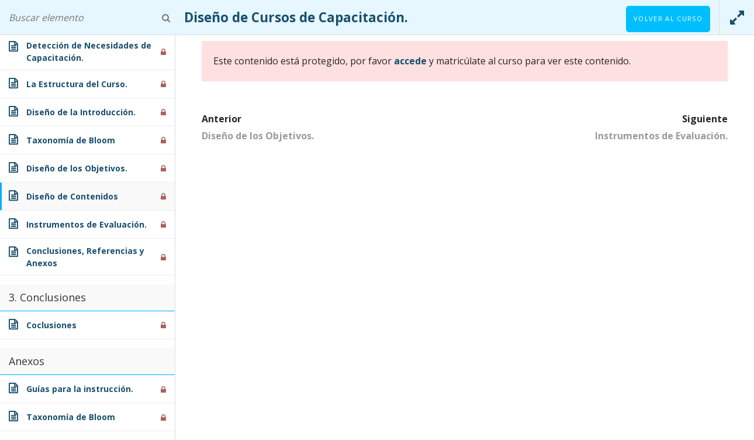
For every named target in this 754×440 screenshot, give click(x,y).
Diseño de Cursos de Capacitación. (296, 17)
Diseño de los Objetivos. (258, 135)
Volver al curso (668, 18)
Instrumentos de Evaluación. (661, 135)
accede (410, 60)
